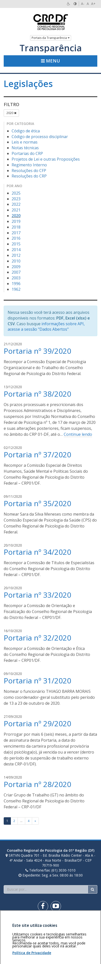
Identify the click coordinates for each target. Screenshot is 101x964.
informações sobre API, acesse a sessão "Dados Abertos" (46, 326)
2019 (16, 221)
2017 (16, 232)
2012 (16, 255)
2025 (16, 193)
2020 (11, 113)
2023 (16, 199)
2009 (16, 266)
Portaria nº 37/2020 (37, 454)
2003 (16, 278)
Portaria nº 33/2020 (37, 595)
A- (82, 3)
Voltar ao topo (85, 923)
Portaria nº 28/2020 (37, 784)
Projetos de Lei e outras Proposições (46, 159)
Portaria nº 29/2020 (37, 723)
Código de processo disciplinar (40, 136)
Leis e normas (25, 142)
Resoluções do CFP (29, 170)
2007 (16, 272)
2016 (16, 238)
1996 (16, 283)
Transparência (51, 48)
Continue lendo (78, 434)
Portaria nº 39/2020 (37, 351)
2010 (16, 261)
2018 (16, 227)
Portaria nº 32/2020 (37, 638)
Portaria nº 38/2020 (37, 394)
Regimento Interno (29, 165)
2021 (16, 210)
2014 (16, 249)
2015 (16, 244)
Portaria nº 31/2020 (37, 680)
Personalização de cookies (25, 933)
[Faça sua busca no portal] (46, 889)
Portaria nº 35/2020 (37, 503)
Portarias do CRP (27, 153)
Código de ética (26, 131)
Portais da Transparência (51, 38)
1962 (16, 289)
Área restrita (16, 923)
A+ (93, 3)
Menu (50, 61)
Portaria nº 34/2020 (37, 552)
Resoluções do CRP (29, 176)
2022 (16, 204)
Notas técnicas (25, 147)
